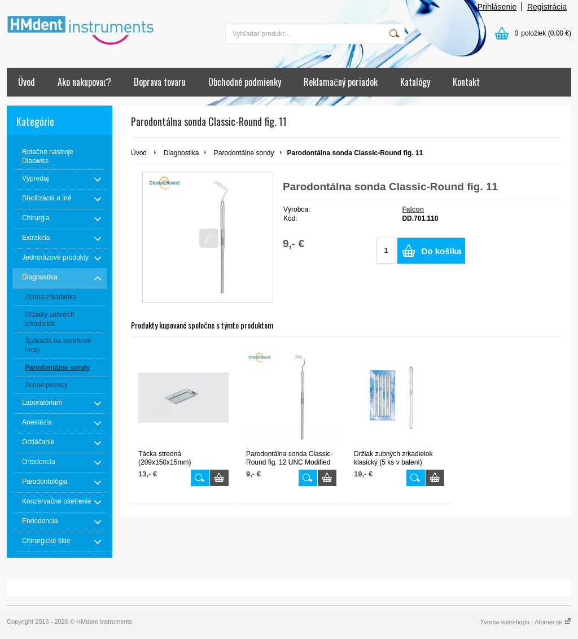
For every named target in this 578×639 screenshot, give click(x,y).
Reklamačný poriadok (341, 82)
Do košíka (442, 251)
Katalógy (415, 82)
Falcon (413, 209)
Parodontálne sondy (244, 153)
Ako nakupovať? (84, 82)
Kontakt (466, 82)
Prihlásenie (497, 6)
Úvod (26, 82)
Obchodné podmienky (244, 82)
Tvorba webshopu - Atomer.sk (525, 622)
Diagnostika (181, 153)
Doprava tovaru (160, 82)
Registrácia (547, 6)
